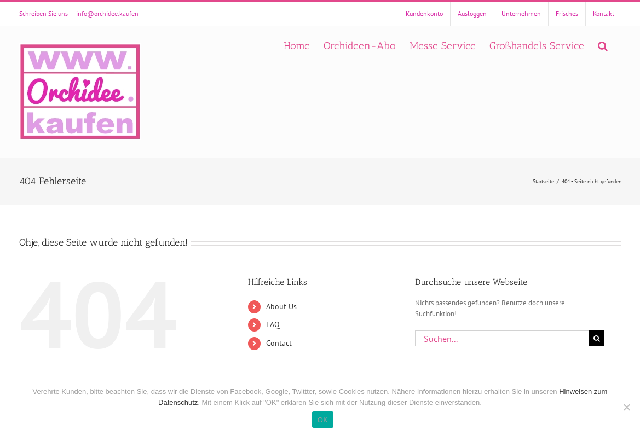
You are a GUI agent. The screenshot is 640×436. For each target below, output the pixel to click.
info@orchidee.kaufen (107, 13)
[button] (603, 44)
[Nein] (626, 407)
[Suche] (596, 338)
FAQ (273, 324)
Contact (279, 343)
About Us (281, 306)
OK (323, 420)
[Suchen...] (502, 338)
